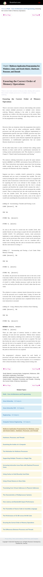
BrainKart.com (15, 2)
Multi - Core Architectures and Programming (20, 9)
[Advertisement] (21, 39)
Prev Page (7, 15)
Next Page (36, 15)
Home (3, 9)
